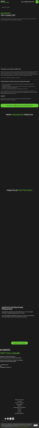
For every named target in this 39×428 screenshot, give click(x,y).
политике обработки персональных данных (20, 426)
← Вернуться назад (5, 7)
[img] (19, 43)
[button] (37, 1)
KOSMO (5, 2)
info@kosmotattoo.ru (5, 367)
